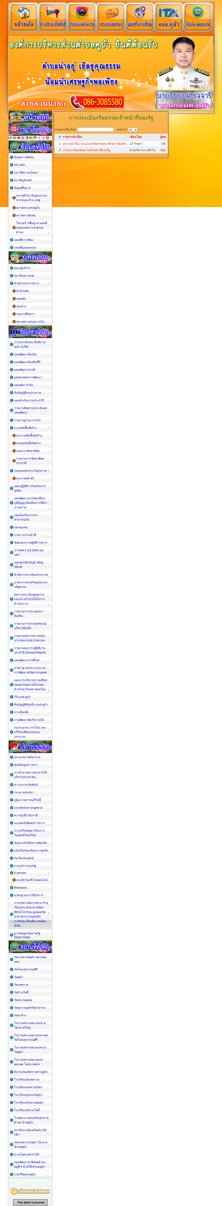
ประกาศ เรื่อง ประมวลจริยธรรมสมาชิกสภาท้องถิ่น (94, 143)
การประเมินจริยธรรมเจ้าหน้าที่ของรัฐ (86, 150)
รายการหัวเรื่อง (72, 137)
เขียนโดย (136, 137)
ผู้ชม (163, 137)
